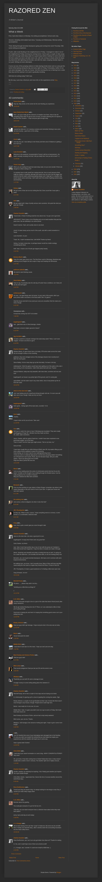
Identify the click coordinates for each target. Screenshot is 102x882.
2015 (75, 88)
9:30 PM (16, 727)
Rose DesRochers (19, 787)
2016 (75, 85)
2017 (75, 83)
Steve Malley (17, 280)
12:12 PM (16, 593)
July (76, 118)
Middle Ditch (17, 644)
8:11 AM (16, 493)
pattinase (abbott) (19, 269)
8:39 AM (16, 781)
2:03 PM (16, 794)
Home (37, 857)
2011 (75, 98)
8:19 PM (16, 330)
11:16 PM (16, 423)
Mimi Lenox (17, 666)
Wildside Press (77, 53)
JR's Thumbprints (19, 510)
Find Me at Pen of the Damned (82, 33)
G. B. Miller (17, 599)
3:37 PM (16, 264)
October (77, 111)
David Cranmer (18, 126)
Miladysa (16, 676)
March (77, 128)
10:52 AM (16, 121)
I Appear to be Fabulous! (82, 138)
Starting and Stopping (81, 153)
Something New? (80, 145)
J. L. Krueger (17, 823)
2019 (75, 78)
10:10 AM (16, 575)
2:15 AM (16, 479)
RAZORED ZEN (32, 10)
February (78, 163)
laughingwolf (18, 322)
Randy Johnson (18, 622)
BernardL (16, 485)
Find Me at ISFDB (78, 31)
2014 (75, 91)
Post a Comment (16, 854)
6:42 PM (16, 305)
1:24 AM (16, 763)
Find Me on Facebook (79, 39)
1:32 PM (16, 649)
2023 (75, 68)
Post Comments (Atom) (23, 861)
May (76, 123)
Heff (15, 201)
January (77, 166)
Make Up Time (79, 131)
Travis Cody (17, 164)
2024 (75, 65)
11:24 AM (16, 133)
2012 (75, 96)
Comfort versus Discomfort (82, 150)
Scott (15, 414)
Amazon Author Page (79, 49)
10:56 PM (16, 408)
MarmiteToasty (18, 581)
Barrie (15, 633)
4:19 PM (16, 274)
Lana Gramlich (18, 152)
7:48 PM (16, 316)
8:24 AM (16, 504)
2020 (75, 75)
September (78, 113)
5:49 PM (16, 685)
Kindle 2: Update (80, 155)
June (76, 121)
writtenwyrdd (18, 293)
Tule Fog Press (77, 51)
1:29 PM (16, 638)
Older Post (61, 857)
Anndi (15, 139)
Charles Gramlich (19, 213)
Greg (15, 523)
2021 (75, 73)
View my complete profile (79, 202)
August (77, 116)
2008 (75, 169)
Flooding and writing (19, 92)
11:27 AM (16, 146)
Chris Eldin (17, 751)
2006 (75, 174)
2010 (75, 101)
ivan (15, 428)
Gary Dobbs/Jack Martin (21, 112)
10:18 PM (16, 385)
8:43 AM (16, 528)
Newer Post (12, 857)
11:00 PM (16, 745)
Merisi (15, 468)
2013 (75, 93)
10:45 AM (16, 106)
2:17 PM (16, 195)
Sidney (16, 188)
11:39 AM (16, 158)
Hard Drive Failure (80, 136)
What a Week (79, 133)
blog (56, 80)
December (78, 105)
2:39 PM (16, 207)
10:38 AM (16, 832)
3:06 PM (16, 671)
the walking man (19, 499)
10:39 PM (16, 397)
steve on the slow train (21, 391)
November (78, 108)
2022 (75, 70)
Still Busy (77, 147)
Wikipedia (76, 41)
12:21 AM (16, 463)
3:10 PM (16, 251)
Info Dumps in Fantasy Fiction (83, 158)
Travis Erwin (17, 101)
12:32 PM (16, 627)
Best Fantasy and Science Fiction (24, 655)
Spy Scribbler (18, 336)
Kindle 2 (77, 160)
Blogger (59, 872)
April (76, 126)
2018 (75, 80)
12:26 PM (16, 617)
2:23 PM (16, 850)
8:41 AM (16, 517)
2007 (75, 172)
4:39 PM (16, 817)
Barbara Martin (18, 257)
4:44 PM (16, 287)
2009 (75, 103)
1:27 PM (16, 182)
